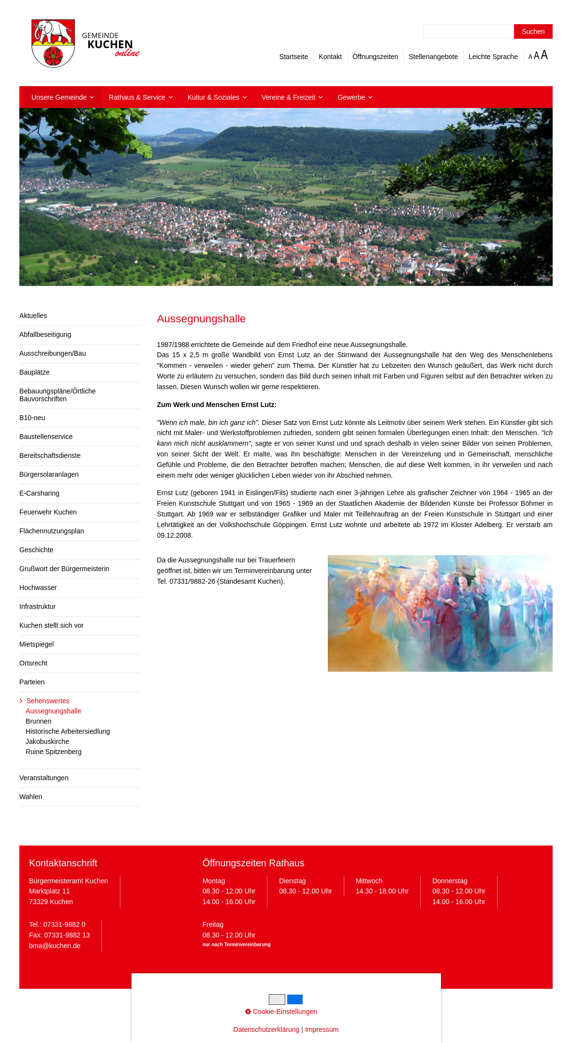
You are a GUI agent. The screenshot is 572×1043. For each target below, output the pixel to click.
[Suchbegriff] (488, 31)
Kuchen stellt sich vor (51, 625)
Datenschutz (245, 1003)
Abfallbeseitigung (45, 334)
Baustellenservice (46, 436)
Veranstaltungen (44, 778)
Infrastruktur (37, 606)
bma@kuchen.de (55, 946)
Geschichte (36, 550)
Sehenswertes (48, 701)
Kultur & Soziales (213, 97)
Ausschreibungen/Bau (52, 353)
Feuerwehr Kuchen (48, 512)
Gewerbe (351, 97)
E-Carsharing (39, 493)
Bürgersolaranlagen (49, 474)
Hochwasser (38, 587)
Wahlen (30, 797)
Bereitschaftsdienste (50, 455)
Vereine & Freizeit (288, 97)
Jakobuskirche (47, 741)
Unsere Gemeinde (59, 97)
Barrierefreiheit (362, 1003)
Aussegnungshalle (53, 711)
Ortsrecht (33, 663)
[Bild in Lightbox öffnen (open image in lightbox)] (440, 613)
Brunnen (38, 721)
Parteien (31, 682)
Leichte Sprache (493, 56)
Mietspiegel (36, 644)
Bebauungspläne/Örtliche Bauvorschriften (57, 395)
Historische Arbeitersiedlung (68, 731)
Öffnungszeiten (375, 56)
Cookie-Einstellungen (302, 1003)
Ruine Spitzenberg (54, 752)
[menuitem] (62, 97)
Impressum (204, 1003)
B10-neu (32, 418)
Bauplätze (34, 372)
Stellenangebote (433, 56)
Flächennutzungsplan (51, 531)
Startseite (293, 56)
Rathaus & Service (137, 97)
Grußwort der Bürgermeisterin (64, 569)
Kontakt (330, 56)
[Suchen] (533, 31)
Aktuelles (33, 315)
